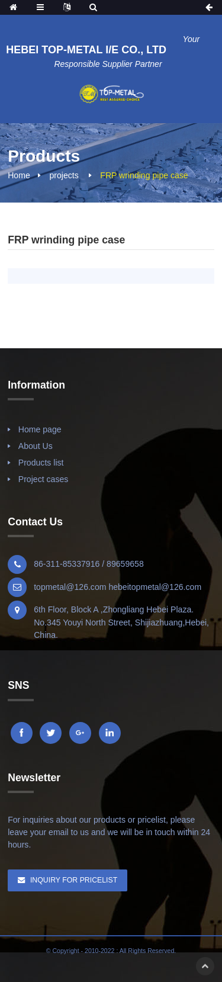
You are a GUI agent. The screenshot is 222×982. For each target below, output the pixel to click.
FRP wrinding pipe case (144, 175)
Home (19, 175)
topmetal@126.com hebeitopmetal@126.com (117, 587)
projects (63, 175)
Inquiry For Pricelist (73, 880)
